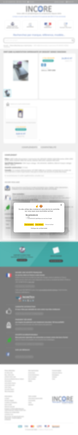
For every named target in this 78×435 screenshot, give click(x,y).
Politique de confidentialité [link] (39, 228)
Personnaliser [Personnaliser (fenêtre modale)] (49, 224)
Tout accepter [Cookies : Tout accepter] (29, 224)
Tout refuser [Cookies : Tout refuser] (39, 224)
